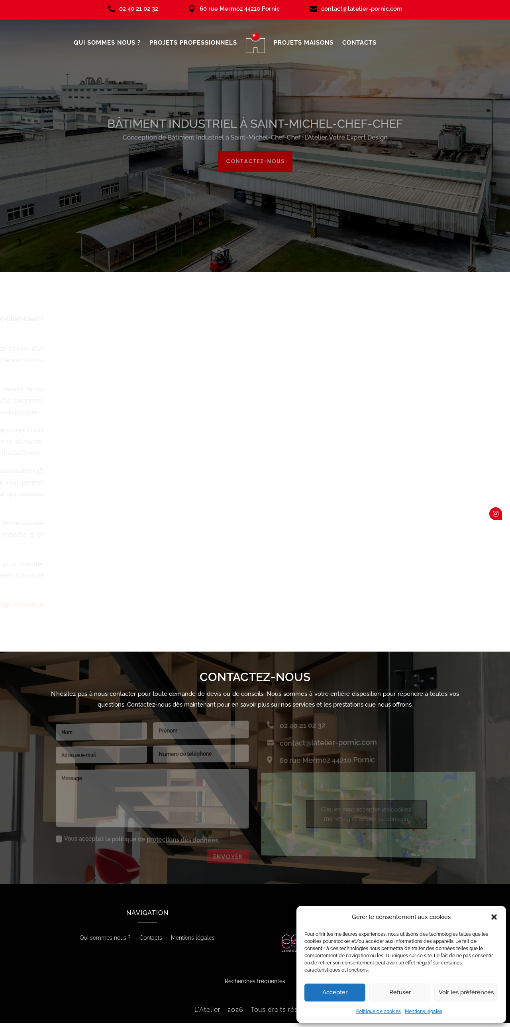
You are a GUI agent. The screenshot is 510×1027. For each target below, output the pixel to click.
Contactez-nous (255, 159)
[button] (494, 917)
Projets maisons (303, 42)
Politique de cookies (378, 1011)
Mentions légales (423, 1011)
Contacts (359, 42)
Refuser (400, 992)
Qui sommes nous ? (107, 42)
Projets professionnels (193, 42)
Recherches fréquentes (255, 981)
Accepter (334, 992)
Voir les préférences (466, 992)
